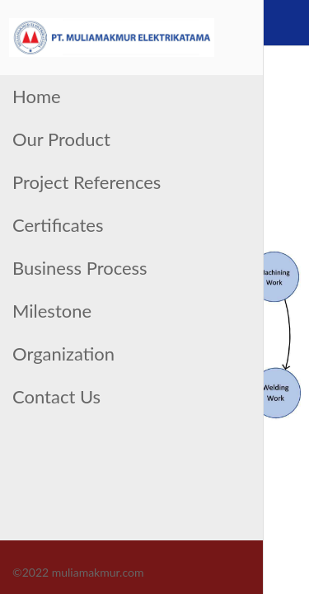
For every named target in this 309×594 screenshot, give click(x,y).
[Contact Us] (286, 23)
